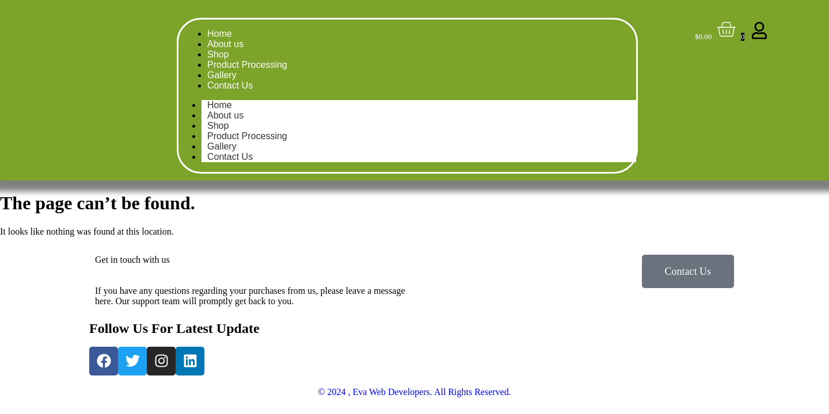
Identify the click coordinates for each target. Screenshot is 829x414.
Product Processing (247, 65)
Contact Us (230, 85)
